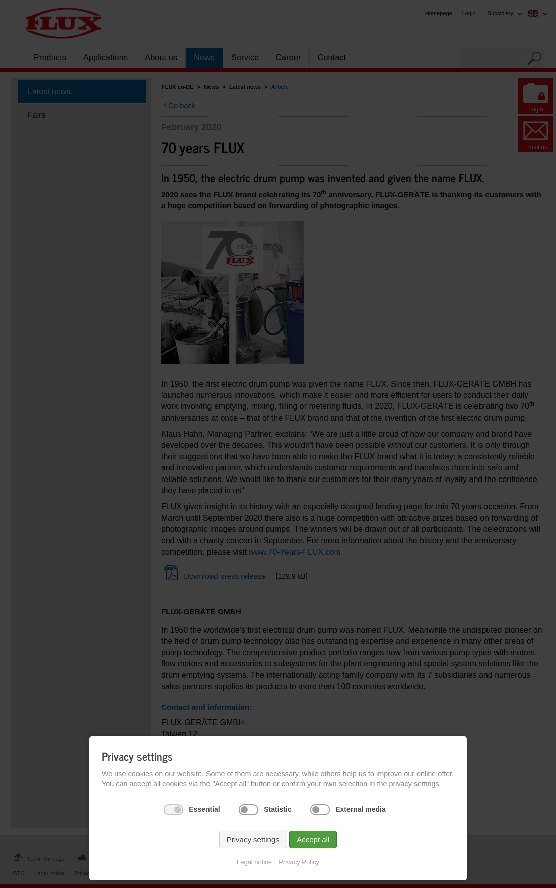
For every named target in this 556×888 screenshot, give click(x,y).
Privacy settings (253, 839)
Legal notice (254, 862)
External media (360, 809)
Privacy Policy (299, 862)
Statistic (277, 809)
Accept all (313, 839)
